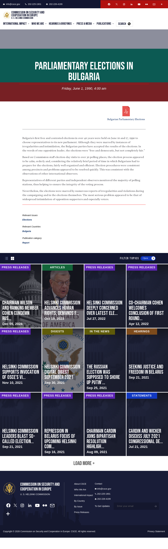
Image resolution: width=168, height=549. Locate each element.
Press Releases (81, 523)
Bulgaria (26, 231)
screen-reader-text (21, 299)
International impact (83, 506)
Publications (104, 24)
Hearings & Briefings (60, 24)
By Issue (78, 518)
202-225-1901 (33, 4)
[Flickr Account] (146, 4)
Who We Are (38, 24)
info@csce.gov (11, 4)
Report (25, 243)
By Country (79, 512)
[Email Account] (154, 4)
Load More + (84, 474)
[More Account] (161, 4)
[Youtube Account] (139, 4)
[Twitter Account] (116, 4)
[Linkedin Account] (131, 4)
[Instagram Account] (124, 4)
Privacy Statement (156, 542)
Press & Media (84, 24)
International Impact (15, 24)
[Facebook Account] (109, 4)
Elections (27, 220)
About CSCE (80, 495)
